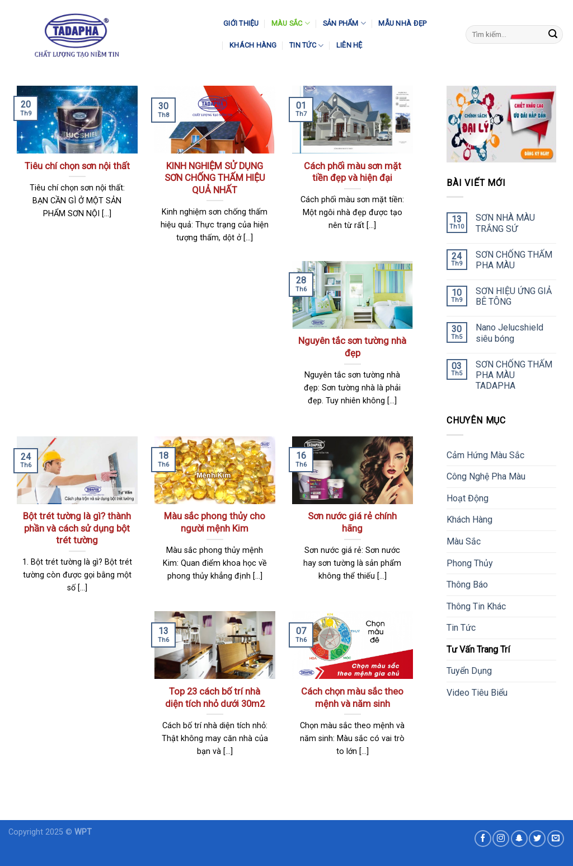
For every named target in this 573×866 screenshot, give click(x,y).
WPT (83, 832)
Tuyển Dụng (469, 670)
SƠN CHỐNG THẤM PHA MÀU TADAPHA (514, 375)
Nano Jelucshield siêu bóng (509, 332)
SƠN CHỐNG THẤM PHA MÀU (514, 260)
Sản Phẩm (345, 23)
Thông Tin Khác (476, 606)
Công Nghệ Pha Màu (486, 476)
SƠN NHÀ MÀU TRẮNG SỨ (505, 223)
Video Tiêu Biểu (477, 692)
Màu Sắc (290, 23)
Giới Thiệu (241, 23)
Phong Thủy (470, 563)
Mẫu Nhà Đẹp (402, 23)
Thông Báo (467, 584)
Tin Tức (306, 45)
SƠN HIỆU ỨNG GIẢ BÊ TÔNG (514, 296)
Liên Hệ (349, 45)
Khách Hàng (253, 45)
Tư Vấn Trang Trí (478, 649)
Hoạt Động (468, 498)
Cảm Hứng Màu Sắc (485, 455)
